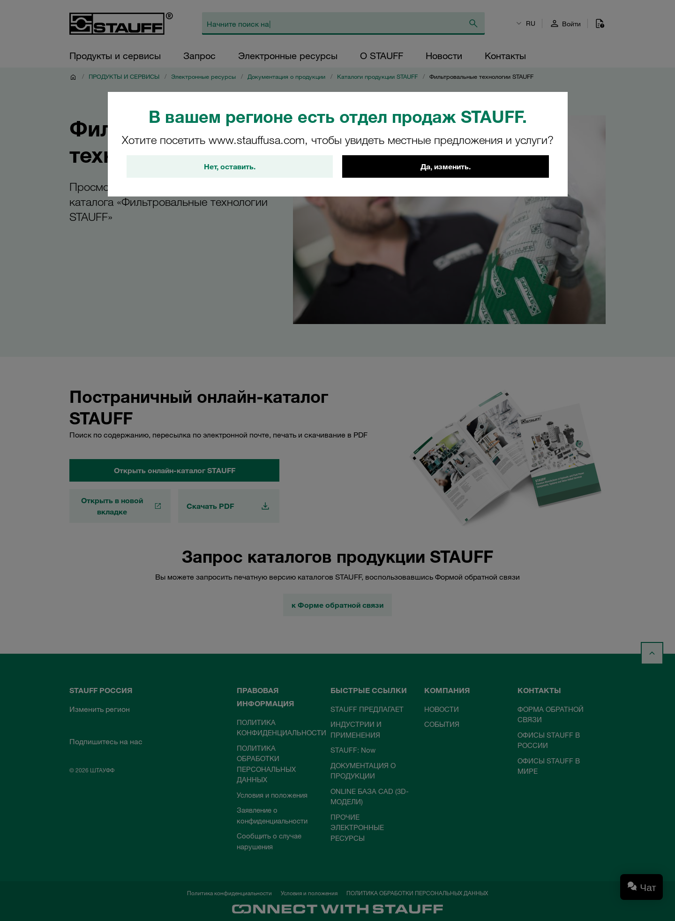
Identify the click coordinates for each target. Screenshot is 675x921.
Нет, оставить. (229, 166)
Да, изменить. (445, 166)
